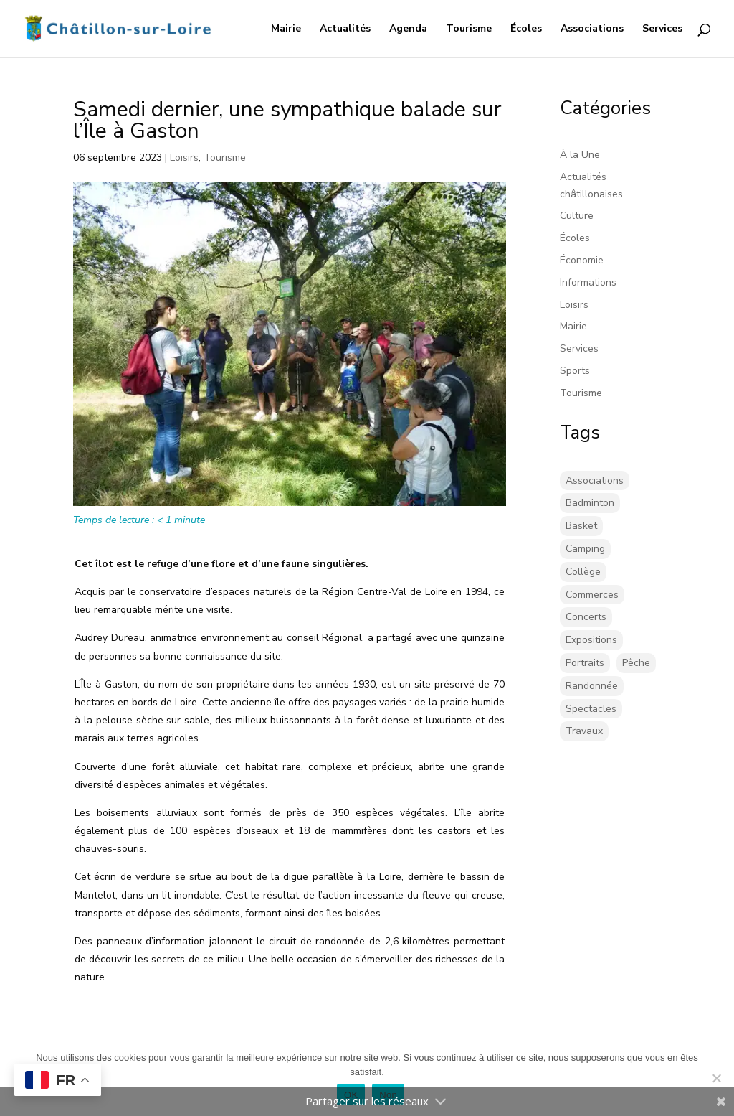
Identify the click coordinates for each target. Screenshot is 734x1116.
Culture (577, 215)
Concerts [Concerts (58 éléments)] (586, 617)
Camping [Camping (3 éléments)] (585, 548)
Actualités (345, 29)
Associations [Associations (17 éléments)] (595, 480)
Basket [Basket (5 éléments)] (581, 526)
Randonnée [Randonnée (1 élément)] (592, 686)
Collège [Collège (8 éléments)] (583, 571)
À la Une (580, 154)
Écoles (526, 29)
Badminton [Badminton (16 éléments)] (590, 503)
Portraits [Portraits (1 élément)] (585, 663)
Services (662, 29)
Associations (592, 29)
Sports (575, 371)
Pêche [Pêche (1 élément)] (636, 663)
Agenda (408, 29)
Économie (582, 260)
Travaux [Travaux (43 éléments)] (584, 731)
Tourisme (469, 29)
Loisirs (184, 157)
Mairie (286, 29)
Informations (588, 282)
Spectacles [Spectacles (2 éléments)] (591, 709)
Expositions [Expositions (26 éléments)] (591, 640)
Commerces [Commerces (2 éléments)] (592, 594)
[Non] (716, 1078)
